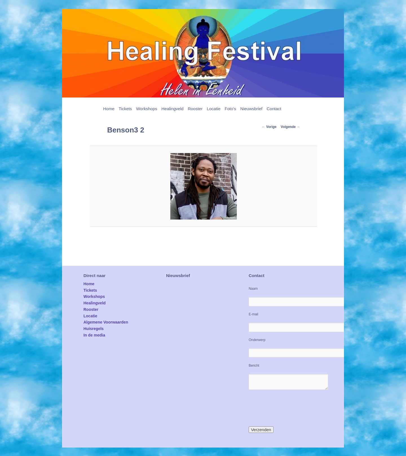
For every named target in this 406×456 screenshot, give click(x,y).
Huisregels (93, 328)
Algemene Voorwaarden (105, 322)
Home (108, 108)
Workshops (146, 108)
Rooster (195, 108)
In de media (94, 335)
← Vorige (269, 127)
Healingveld (172, 108)
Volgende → (290, 127)
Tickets (125, 108)
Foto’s (230, 108)
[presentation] (291, 408)
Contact (274, 108)
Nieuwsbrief (251, 108)
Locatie (213, 108)
